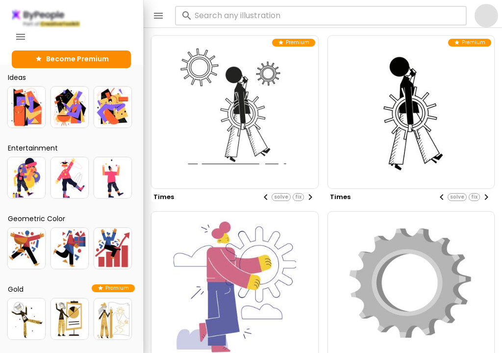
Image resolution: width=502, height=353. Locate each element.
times (163, 197)
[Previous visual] (266, 197)
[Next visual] (310, 197)
